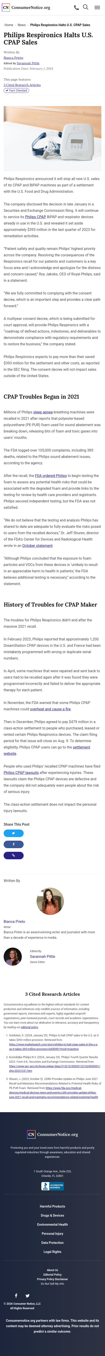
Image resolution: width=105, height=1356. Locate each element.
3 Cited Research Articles (22, 85)
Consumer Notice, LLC (27, 7)
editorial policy (29, 1027)
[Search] (85, 7)
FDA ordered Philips (51, 476)
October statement (37, 545)
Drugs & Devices (52, 1215)
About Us (52, 1270)
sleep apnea (43, 412)
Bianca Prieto (13, 58)
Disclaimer (61, 1279)
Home (9, 25)
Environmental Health (52, 1224)
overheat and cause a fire (50, 709)
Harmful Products (52, 1206)
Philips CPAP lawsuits (21, 773)
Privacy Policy (45, 1279)
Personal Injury (52, 1233)
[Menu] (97, 7)
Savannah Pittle (28, 63)
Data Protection (52, 1243)
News (22, 25)
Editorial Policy (52, 1274)
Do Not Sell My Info (52, 1283)
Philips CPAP (35, 217)
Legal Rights (52, 1252)
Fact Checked (16, 90)
